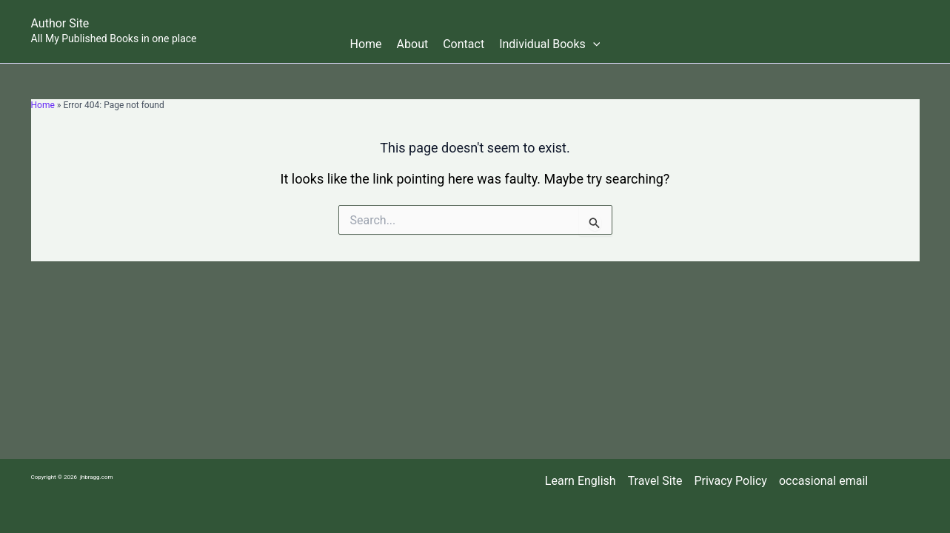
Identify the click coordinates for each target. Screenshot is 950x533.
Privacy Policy (730, 481)
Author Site (60, 23)
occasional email (823, 481)
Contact (463, 44)
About (413, 44)
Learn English (580, 481)
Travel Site (655, 481)
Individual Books (549, 44)
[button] (593, 44)
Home (366, 44)
